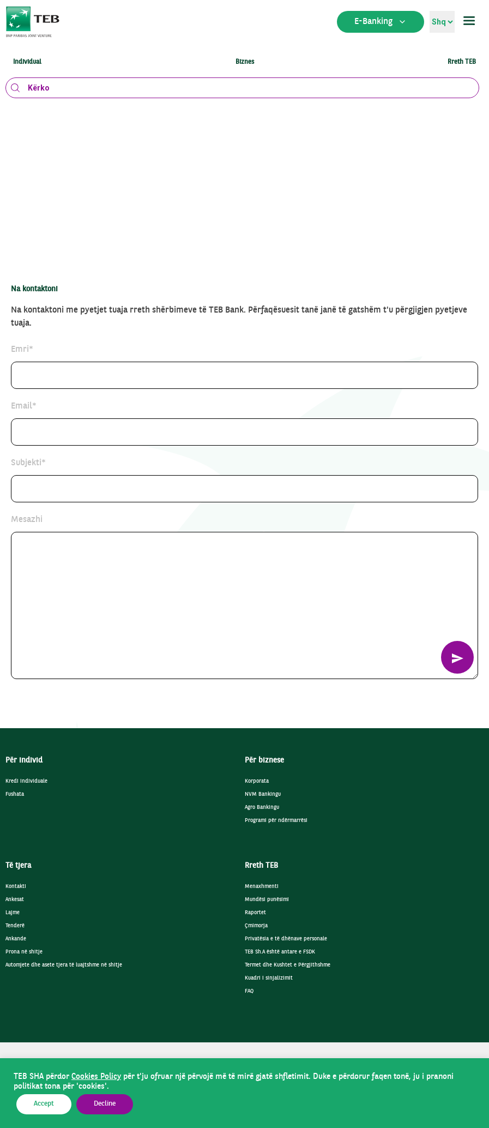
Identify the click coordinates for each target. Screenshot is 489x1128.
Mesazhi (27, 520)
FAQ (249, 991)
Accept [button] (44, 1104)
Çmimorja (256, 925)
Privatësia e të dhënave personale (286, 939)
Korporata (257, 781)
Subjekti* (28, 463)
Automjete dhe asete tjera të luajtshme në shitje (63, 965)
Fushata (14, 794)
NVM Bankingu (263, 794)
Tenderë (15, 925)
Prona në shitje (24, 952)
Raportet (255, 912)
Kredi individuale (26, 781)
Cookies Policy (96, 1076)
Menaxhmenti (262, 886)
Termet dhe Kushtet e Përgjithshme (287, 965)
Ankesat (14, 899)
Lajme (12, 912)
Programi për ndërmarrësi (276, 820)
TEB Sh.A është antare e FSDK (280, 952)
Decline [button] (105, 1104)
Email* (24, 406)
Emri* (22, 350)
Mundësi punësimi (267, 899)
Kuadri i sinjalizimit (269, 978)
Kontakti (15, 886)
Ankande (15, 939)
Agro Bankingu (262, 807)
